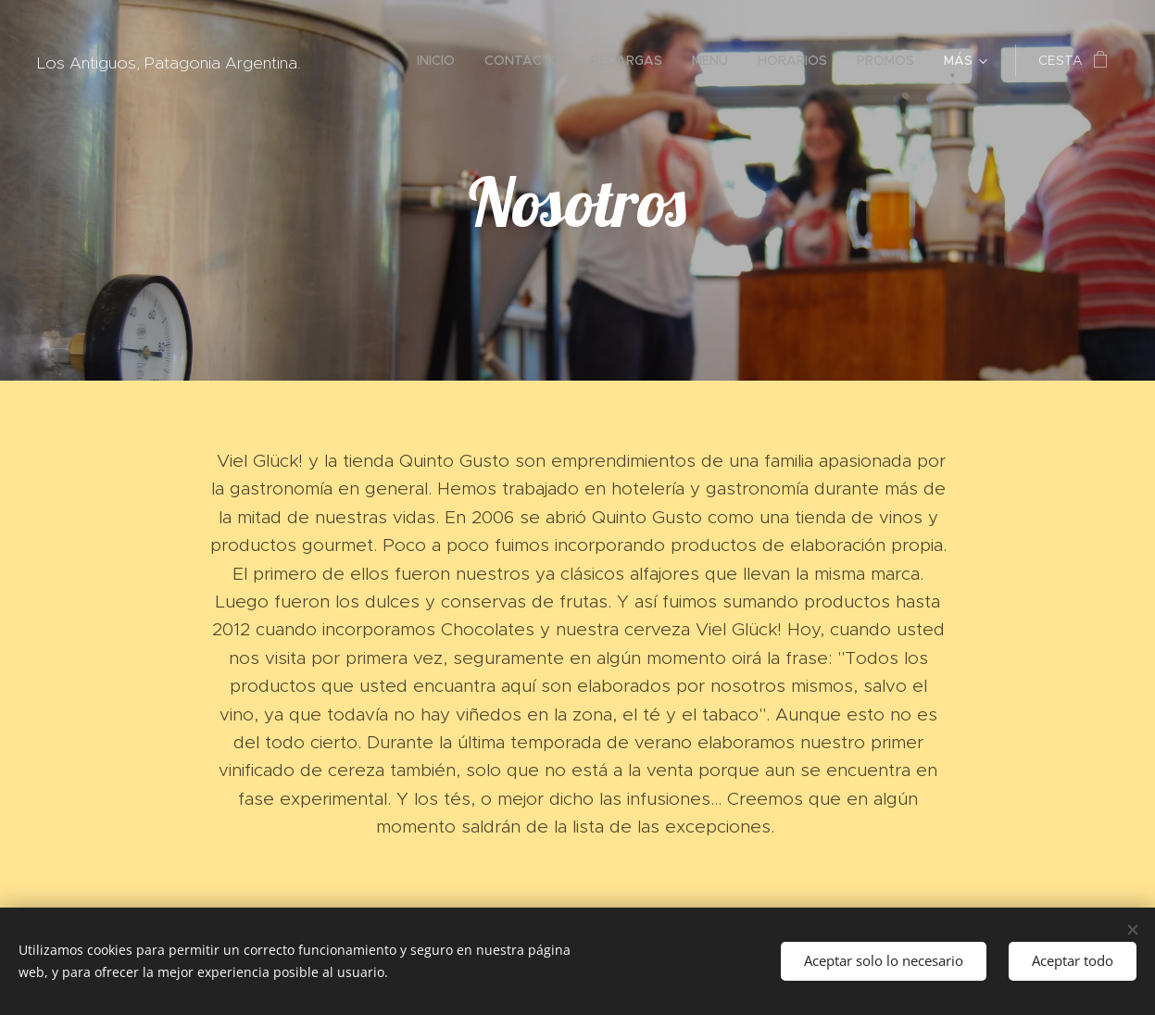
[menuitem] (441, 60)
